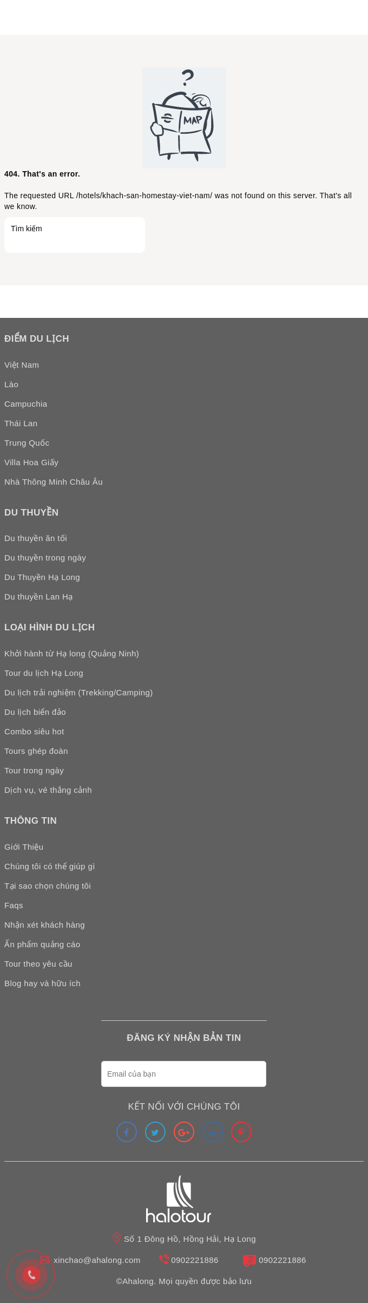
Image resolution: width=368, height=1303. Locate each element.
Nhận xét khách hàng (44, 924)
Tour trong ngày (34, 770)
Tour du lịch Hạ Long (43, 672)
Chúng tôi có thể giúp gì (49, 866)
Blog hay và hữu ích (42, 983)
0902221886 (194, 1260)
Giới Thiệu (23, 846)
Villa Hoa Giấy (31, 462)
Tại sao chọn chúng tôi (47, 885)
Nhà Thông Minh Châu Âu (53, 481)
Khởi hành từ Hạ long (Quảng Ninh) (71, 653)
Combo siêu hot (34, 731)
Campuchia (25, 403)
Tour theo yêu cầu (38, 963)
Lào (11, 384)
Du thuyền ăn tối (35, 538)
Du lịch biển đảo (35, 711)
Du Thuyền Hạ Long (42, 577)
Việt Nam (21, 364)
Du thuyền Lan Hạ (38, 596)
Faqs (13, 905)
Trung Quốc (26, 442)
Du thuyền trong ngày (45, 557)
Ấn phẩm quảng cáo (42, 944)
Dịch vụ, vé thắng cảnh (48, 789)
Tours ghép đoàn (36, 750)
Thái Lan (21, 423)
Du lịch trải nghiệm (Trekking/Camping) (78, 692)
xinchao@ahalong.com (97, 1260)
